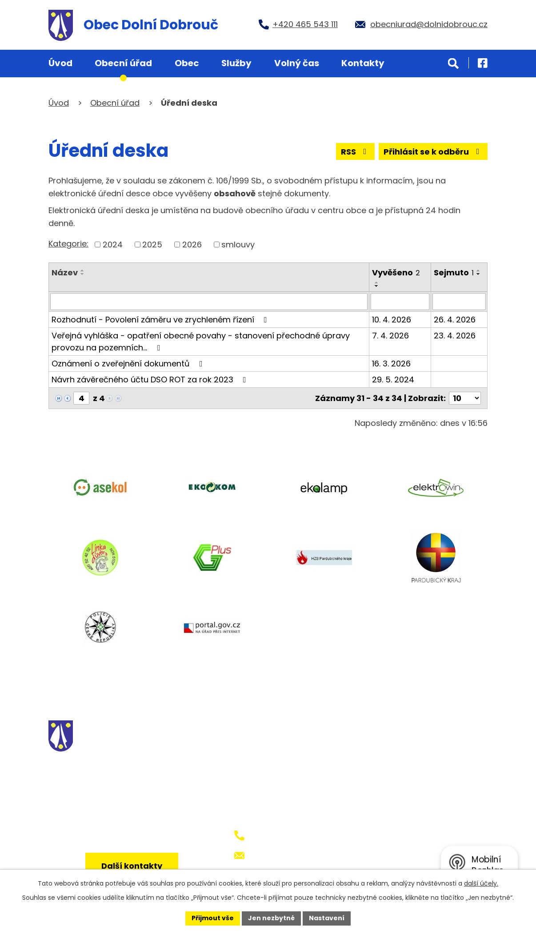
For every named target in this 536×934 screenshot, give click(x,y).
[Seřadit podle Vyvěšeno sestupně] (377, 286)
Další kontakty (131, 865)
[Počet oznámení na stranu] (465, 398)
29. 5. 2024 (393, 379)
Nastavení (326, 918)
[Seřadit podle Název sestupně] (83, 274)
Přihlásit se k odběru (433, 151)
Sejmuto (454, 272)
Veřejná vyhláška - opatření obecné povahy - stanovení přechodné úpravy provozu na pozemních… (201, 341)
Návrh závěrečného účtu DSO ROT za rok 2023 (151, 379)
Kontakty (362, 63)
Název (65, 272)
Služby (236, 63)
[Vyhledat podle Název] (209, 301)
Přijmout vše (213, 918)
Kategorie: (68, 243)
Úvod (60, 63)
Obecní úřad (123, 63)
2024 (113, 244)
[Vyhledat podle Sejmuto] (459, 301)
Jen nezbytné (271, 918)
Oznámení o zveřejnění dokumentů (129, 363)
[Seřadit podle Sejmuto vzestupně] (479, 270)
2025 (152, 244)
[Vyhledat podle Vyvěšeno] (400, 301)
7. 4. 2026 (390, 335)
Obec (187, 63)
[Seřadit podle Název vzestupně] (83, 270)
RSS (355, 151)
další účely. (481, 883)
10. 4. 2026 (391, 319)
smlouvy (238, 244)
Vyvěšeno (396, 272)
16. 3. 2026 (391, 363)
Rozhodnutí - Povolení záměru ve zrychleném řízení (161, 319)
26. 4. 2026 (455, 319)
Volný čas (296, 63)
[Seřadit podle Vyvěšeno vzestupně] (377, 282)
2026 (192, 244)
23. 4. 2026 (455, 335)
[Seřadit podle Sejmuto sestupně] (479, 274)
